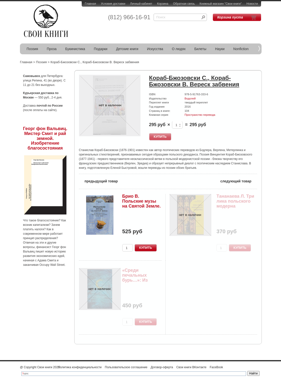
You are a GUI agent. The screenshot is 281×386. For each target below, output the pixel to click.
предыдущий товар (98, 180)
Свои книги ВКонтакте (191, 367)
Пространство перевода (200, 114)
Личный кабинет (141, 3)
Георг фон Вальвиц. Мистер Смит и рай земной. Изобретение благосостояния (45, 138)
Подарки (100, 49)
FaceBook (216, 367)
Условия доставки (113, 3)
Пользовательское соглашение (126, 367)
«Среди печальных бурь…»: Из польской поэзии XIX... (141, 280)
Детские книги (127, 49)
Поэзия (32, 49)
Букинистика (75, 49)
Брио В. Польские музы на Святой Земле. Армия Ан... (141, 203)
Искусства (155, 49)
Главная (90, 3)
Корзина (162, 3)
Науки (220, 49)
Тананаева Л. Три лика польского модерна (235, 201)
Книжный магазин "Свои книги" (221, 3)
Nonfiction (241, 49)
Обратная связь (184, 3)
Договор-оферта (162, 367)
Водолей (190, 98)
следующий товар (238, 180)
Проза (52, 49)
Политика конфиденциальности (80, 367)
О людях (179, 49)
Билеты (200, 49)
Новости (252, 3)
